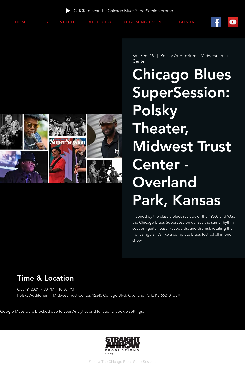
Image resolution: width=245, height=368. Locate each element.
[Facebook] (216, 22)
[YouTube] (233, 22)
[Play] (68, 10)
